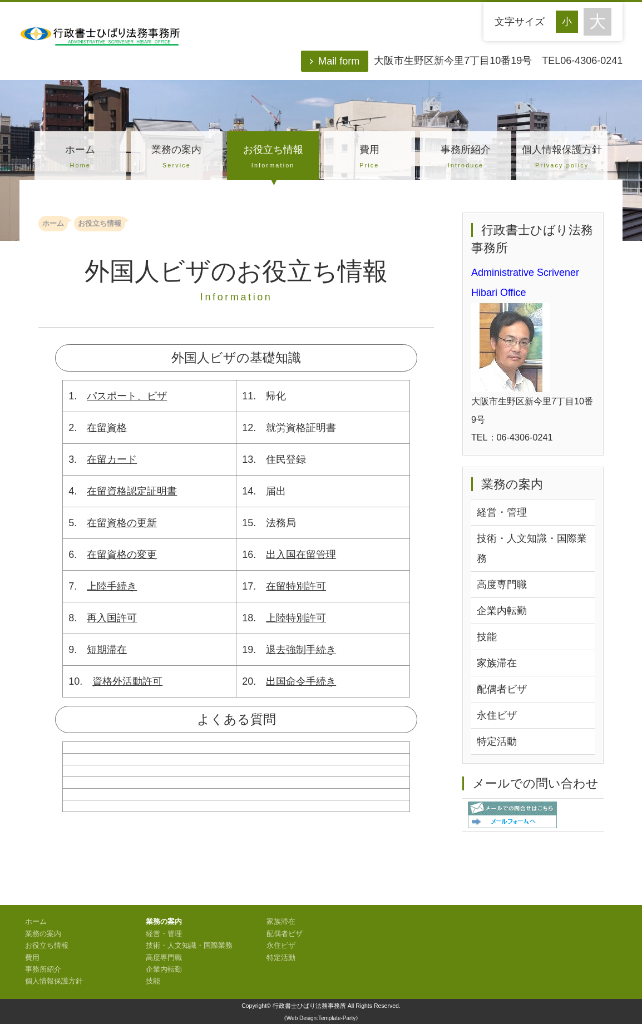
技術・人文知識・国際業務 (532, 548)
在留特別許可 (296, 586)
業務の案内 (176, 158)
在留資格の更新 (122, 522)
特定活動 (497, 741)
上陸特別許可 (296, 618)
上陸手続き (112, 586)
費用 (369, 158)
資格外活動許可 (127, 681)
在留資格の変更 (122, 554)
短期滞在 (107, 649)
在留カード (112, 459)
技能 (487, 636)
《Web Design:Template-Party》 (321, 1018)
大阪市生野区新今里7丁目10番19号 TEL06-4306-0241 (498, 60)
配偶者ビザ (502, 689)
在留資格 (107, 427)
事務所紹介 (465, 158)
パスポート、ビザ (127, 396)
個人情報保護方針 (562, 158)
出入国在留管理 (301, 554)
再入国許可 (112, 618)
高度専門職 (502, 584)
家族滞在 (497, 663)
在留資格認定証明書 (132, 491)
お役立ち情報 (272, 158)
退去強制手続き (301, 649)
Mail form (338, 61)
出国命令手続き (301, 681)
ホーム (80, 158)
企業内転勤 (502, 610)
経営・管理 (502, 512)
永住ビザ (497, 715)
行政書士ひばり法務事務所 (309, 1005)
